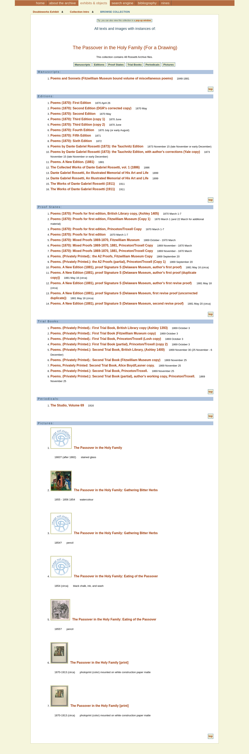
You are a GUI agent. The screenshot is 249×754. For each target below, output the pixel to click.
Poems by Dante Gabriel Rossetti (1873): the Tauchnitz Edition (96, 146)
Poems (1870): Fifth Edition (70, 135)
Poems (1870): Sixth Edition (71, 141)
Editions (99, 64)
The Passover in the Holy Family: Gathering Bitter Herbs (116, 490)
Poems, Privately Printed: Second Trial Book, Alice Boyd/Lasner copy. (102, 365)
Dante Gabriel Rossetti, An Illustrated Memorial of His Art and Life (99, 172)
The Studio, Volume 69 (67, 405)
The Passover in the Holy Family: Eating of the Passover (116, 576)
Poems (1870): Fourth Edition (72, 130)
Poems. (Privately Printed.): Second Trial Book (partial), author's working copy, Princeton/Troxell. (122, 376)
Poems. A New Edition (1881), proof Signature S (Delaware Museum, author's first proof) (116, 267)
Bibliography (147, 3)
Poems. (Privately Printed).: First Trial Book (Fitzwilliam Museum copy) (103, 333)
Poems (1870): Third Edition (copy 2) (77, 124)
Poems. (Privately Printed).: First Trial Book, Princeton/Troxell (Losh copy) (105, 338)
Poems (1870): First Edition (70, 102)
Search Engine (122, 3)
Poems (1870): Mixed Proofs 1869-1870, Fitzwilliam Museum (95, 240)
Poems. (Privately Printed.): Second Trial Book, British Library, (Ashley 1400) (107, 349)
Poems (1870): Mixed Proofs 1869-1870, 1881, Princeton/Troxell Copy (101, 245)
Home (41, 3)
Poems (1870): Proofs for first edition (78, 234)
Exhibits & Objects (94, 3)
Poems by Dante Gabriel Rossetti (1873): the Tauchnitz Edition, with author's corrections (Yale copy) (125, 152)
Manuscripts (82, 64)
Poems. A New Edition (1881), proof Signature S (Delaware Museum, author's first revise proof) (121, 283)
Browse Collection (115, 11)
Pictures (168, 64)
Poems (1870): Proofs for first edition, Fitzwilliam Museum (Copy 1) (100, 219)
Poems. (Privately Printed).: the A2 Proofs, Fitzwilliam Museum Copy (101, 256)
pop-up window (143, 20)
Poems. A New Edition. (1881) (72, 162)
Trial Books (135, 64)
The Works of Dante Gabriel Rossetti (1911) (82, 183)
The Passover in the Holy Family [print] (99, 662)
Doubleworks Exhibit (46, 11)
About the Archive (63, 3)
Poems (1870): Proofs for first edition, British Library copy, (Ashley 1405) (104, 213)
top (210, 89)
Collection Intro (79, 11)
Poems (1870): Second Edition (73, 113)
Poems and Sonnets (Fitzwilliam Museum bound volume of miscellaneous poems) (111, 78)
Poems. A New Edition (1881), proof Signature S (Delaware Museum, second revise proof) (116, 303)
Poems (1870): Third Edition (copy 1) (77, 119)
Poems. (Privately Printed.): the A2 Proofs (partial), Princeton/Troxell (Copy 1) (108, 261)
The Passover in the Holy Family (98, 447)
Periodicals (152, 64)
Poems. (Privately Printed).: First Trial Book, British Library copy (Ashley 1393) (109, 328)
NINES (165, 3)
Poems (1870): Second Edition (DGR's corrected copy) (90, 108)
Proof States (116, 64)
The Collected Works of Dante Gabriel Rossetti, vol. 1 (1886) (95, 167)
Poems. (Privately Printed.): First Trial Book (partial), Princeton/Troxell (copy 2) (109, 344)
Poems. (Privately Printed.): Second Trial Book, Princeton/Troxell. (99, 371)
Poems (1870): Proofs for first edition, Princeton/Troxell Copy (96, 229)
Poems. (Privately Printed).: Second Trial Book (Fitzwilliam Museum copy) (105, 360)
